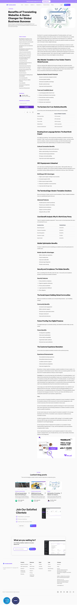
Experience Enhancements (24, 88)
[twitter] (27, 112)
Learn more (21, 525)
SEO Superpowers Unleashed (25, 53)
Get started (33, 525)
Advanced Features (23, 60)
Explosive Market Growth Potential (26, 41)
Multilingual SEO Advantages (25, 55)
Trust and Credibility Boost (24, 43)
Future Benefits (22, 82)
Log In (61, 4)
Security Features (22, 72)
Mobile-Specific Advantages (25, 67)
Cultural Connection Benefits (25, 52)
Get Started (67, 4)
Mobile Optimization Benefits (25, 65)
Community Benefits (23, 77)
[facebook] (30, 112)
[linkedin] (33, 112)
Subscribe (26, 107)
